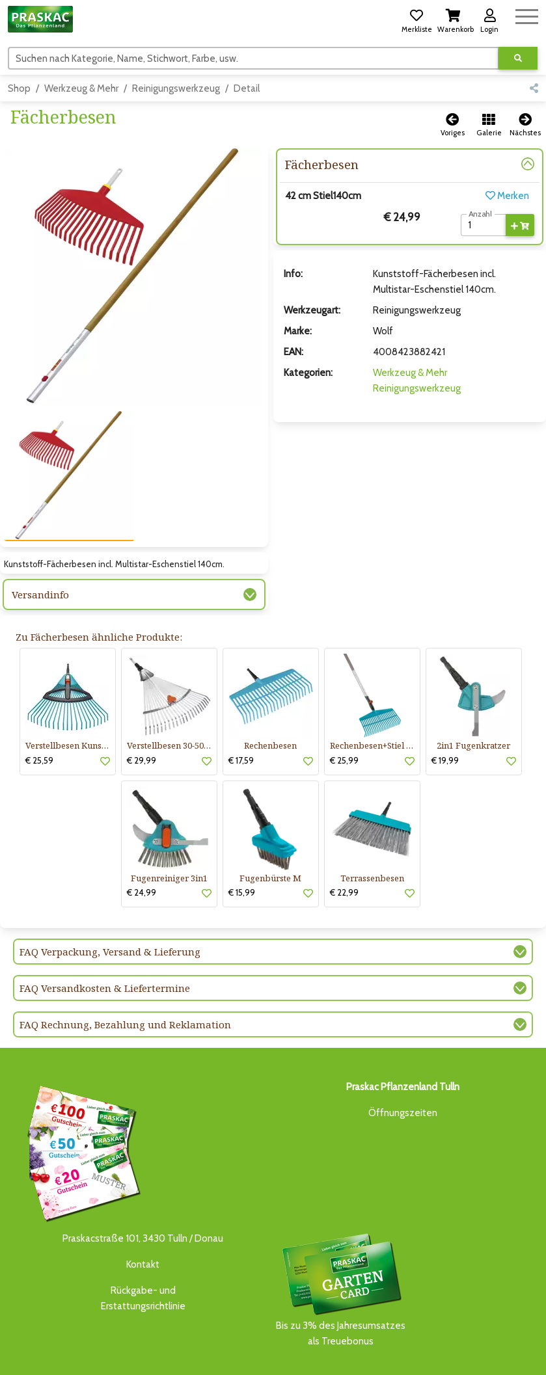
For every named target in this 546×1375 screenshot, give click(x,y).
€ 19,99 (445, 714)
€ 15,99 (241, 846)
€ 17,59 (241, 714)
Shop (19, 88)
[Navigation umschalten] (526, 14)
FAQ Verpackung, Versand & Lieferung (110, 905)
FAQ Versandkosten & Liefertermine (105, 941)
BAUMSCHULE (122, 1353)
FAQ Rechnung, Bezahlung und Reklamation (125, 978)
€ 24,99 (141, 846)
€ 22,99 (344, 846)
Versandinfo (40, 548)
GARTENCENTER (186, 1353)
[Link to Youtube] (526, 1356)
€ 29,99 (141, 714)
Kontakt (142, 1218)
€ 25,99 (344, 714)
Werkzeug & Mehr (81, 88)
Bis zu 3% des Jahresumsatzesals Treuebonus (341, 1242)
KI (226, 1365)
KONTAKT (198, 1365)
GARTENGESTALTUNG (361, 1353)
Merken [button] (507, 196)
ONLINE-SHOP (254, 1353)
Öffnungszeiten (402, 1067)
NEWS (303, 1353)
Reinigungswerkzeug (176, 88)
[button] (416, 18)
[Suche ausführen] (518, 58)
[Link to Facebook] (500, 1356)
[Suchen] (253, 58)
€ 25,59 (39, 714)
